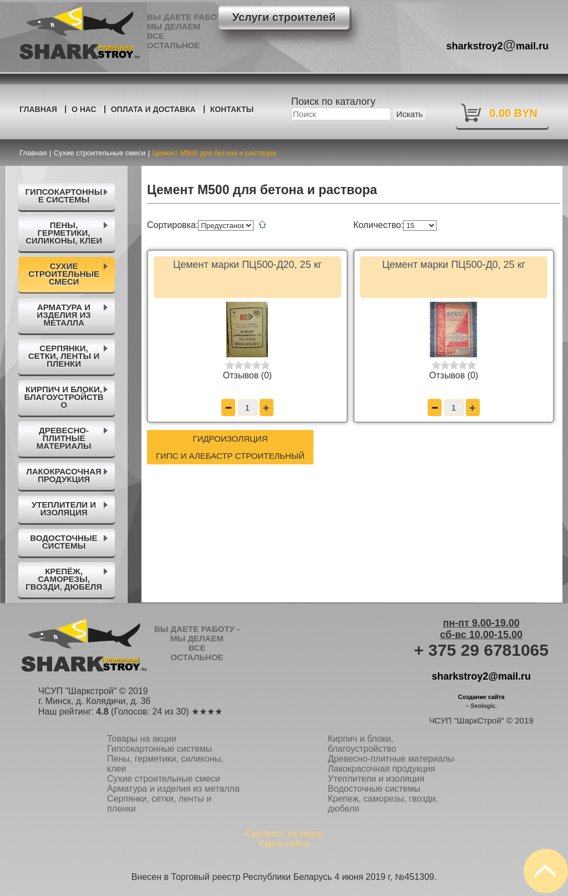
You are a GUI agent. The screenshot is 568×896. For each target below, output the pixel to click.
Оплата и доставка (153, 109)
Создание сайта (481, 696)
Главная (38, 109)
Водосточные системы (374, 788)
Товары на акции (141, 738)
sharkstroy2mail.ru (498, 44)
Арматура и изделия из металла (173, 788)
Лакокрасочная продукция (381, 768)
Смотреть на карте (284, 833)
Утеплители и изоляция (376, 778)
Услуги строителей (284, 17)
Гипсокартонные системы (159, 748)
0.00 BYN (513, 113)
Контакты (231, 109)
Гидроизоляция (230, 438)
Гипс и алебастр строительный (230, 455)
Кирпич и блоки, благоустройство (362, 743)
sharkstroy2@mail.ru (481, 676)
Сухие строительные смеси (163, 778)
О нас (84, 109)
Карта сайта (283, 843)
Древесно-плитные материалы (391, 758)
